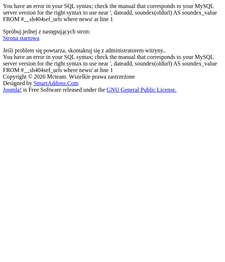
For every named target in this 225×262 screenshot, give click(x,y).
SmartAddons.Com (55, 83)
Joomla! (12, 90)
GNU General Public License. (142, 90)
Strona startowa (21, 38)
